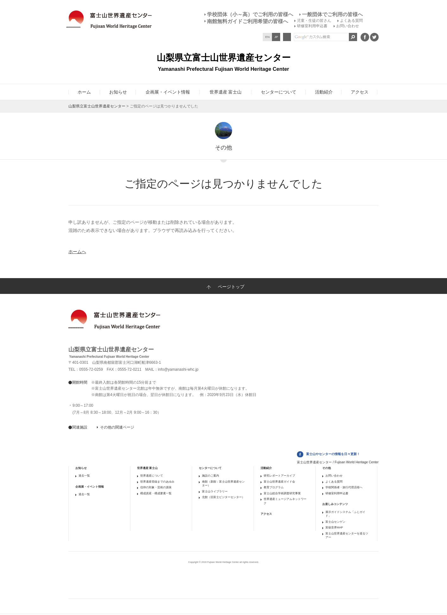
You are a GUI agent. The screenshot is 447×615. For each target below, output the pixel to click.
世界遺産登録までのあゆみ (157, 481)
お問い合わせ (347, 26)
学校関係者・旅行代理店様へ (343, 487)
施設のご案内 (210, 475)
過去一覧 (84, 475)
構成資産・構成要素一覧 (156, 493)
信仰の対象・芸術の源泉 (156, 487)
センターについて (210, 468)
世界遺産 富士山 (147, 468)
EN (267, 37)
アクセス (266, 513)
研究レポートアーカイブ (279, 475)
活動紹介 (266, 468)
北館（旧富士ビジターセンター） (223, 497)
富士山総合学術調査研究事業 (282, 493)
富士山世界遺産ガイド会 (279, 481)
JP (276, 37)
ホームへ (77, 251)
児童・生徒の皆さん (314, 20)
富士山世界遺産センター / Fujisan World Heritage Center (338, 462)
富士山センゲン (335, 521)
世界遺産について (151, 475)
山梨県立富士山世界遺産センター (96, 106)
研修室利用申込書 (312, 26)
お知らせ (81, 468)
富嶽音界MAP (334, 527)
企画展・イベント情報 (89, 486)
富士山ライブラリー (215, 491)
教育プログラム (274, 487)
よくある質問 (351, 20)
